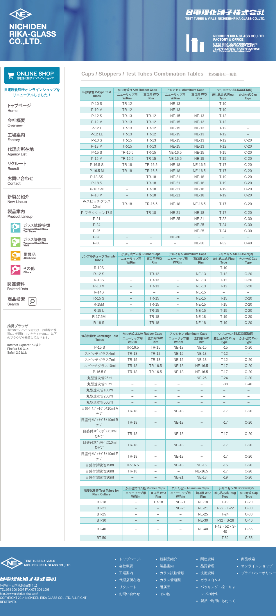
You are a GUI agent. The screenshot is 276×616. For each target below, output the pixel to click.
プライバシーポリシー (258, 573)
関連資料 (207, 559)
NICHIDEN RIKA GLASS (41, 597)
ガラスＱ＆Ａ (210, 580)
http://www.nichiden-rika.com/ (19, 593)
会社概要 (126, 566)
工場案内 (126, 573)
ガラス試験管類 (172, 573)
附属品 (165, 587)
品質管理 (207, 566)
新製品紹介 (168, 559)
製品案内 (167, 566)
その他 (165, 594)
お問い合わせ (129, 594)
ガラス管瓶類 (170, 580)
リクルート (128, 587)
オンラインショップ (257, 566)
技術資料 (207, 573)
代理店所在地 (129, 580)
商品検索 (248, 559)
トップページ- (130, 559)
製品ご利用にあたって (217, 601)
